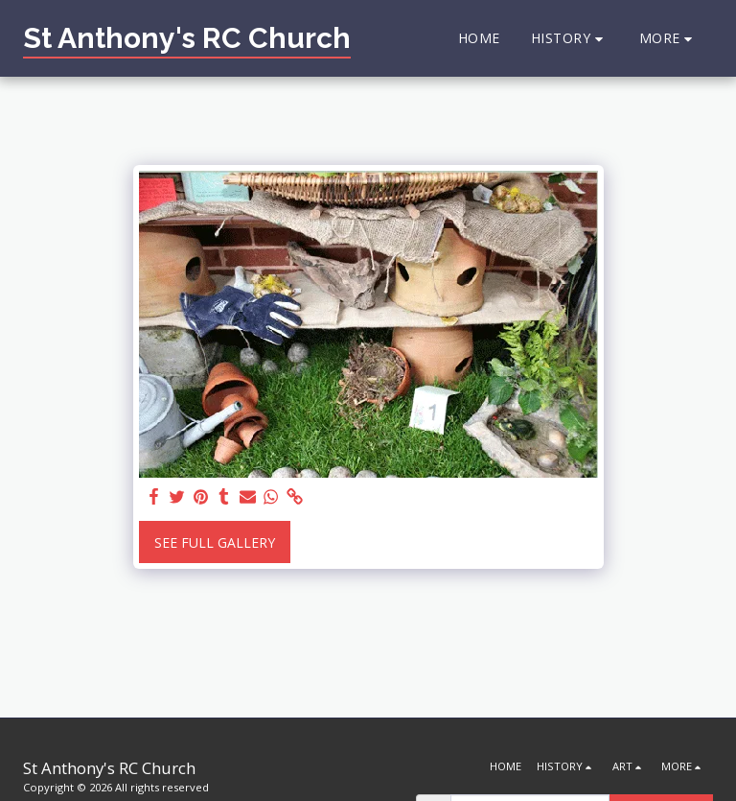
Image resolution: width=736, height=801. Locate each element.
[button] (570, 39)
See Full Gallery (214, 542)
